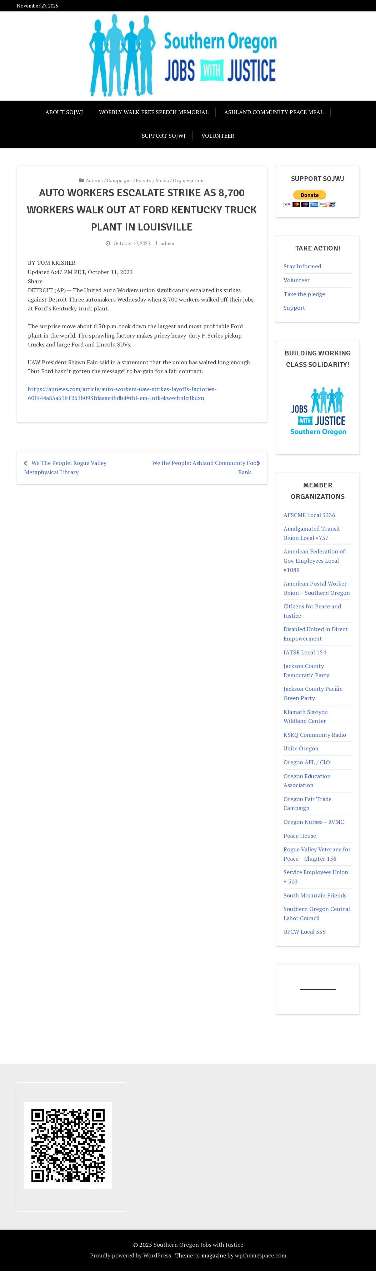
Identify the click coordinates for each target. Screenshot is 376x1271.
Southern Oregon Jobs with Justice (198, 1245)
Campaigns (119, 180)
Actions (94, 180)
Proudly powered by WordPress (130, 1255)
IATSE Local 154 (305, 652)
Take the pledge (304, 294)
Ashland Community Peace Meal (274, 112)
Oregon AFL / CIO (307, 762)
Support (294, 308)
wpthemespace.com (260, 1255)
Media (162, 180)
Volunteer (217, 136)
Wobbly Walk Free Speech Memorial (154, 112)
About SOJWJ (64, 112)
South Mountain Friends (315, 895)
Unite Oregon (301, 748)
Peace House (300, 836)
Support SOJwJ (164, 136)
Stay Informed (302, 266)
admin (167, 243)
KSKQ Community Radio (315, 735)
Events (143, 180)
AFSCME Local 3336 (309, 515)
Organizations (189, 180)
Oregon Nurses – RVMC (314, 822)
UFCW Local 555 (305, 932)
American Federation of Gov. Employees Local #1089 (314, 560)
